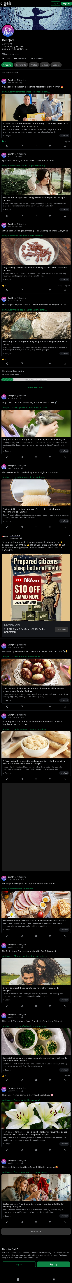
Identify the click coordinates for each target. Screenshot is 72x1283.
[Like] (7, 146)
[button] (36, 584)
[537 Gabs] (8, 58)
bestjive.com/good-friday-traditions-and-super (24, 477)
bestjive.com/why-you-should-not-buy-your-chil (25, 407)
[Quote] (50, 146)
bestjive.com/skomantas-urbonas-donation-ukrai (26, 91)
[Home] (18, 1279)
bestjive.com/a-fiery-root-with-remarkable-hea (24, 729)
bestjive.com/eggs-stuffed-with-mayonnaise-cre (25, 1026)
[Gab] (7, 3)
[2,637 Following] (37, 58)
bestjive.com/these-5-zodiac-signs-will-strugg (24, 165)
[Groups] (54, 1279)
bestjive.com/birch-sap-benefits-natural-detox (24, 309)
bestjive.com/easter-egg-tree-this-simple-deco (24, 1172)
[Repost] (36, 146)
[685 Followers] (21, 58)
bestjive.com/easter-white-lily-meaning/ (21, 1100)
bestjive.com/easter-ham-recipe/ (17, 888)
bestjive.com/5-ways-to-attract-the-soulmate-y (24, 956)
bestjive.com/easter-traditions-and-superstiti (24, 656)
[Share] (64, 146)
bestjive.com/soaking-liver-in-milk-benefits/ (22, 235)
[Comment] (21, 146)
